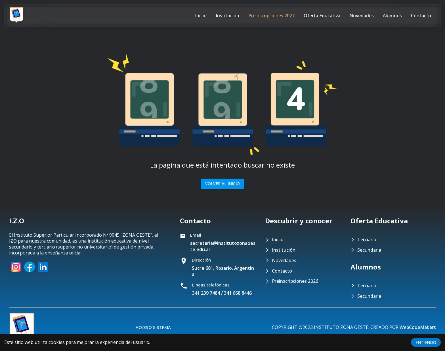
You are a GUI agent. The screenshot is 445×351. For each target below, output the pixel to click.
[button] (222, 93)
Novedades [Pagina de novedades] (361, 15)
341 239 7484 (206, 293)
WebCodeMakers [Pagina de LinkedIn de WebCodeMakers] (418, 327)
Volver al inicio (222, 184)
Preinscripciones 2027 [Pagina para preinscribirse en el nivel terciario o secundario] (271, 15)
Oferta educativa (322, 15)
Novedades (284, 261)
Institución (283, 250)
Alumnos (392, 15)
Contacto (282, 271)
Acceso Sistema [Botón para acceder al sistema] (153, 327)
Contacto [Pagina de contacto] (421, 15)
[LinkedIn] (43, 272)
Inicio (278, 240)
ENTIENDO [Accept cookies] (425, 342)
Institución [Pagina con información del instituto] (227, 15)
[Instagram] (16, 272)
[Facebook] (29, 272)
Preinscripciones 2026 (295, 281)
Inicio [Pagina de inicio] (201, 15)
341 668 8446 (238, 293)
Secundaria (369, 250)
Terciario (366, 240)
